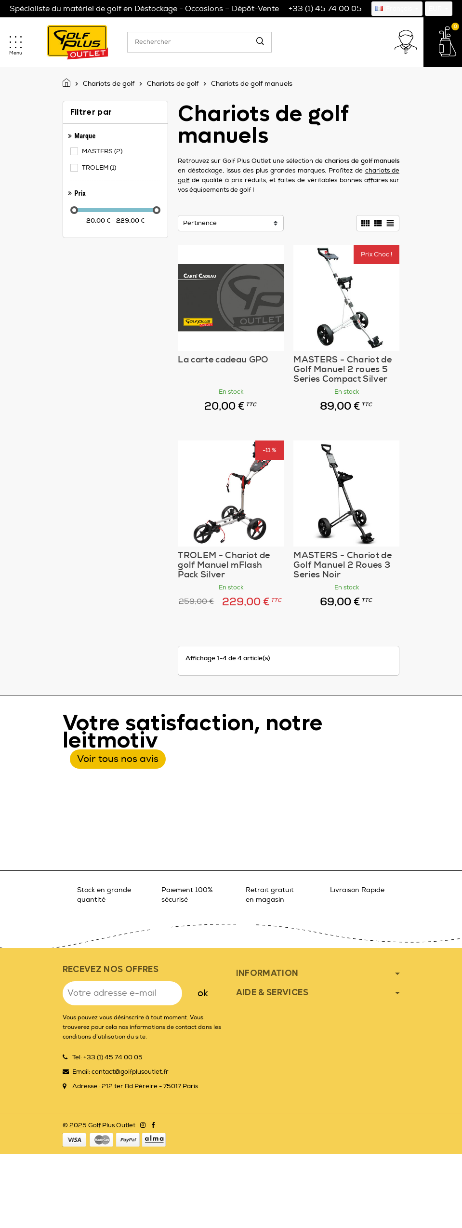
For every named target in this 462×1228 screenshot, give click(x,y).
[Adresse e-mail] (122, 993)
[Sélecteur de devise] (438, 8)
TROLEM (100, 168)
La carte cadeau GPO (223, 359)
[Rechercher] (199, 42)
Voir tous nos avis (117, 759)
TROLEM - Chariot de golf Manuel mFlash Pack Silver (224, 564)
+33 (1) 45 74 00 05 (325, 8)
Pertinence (200, 223)
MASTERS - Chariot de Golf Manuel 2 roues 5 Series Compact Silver (342, 369)
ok (203, 993)
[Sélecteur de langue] (396, 8)
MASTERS (103, 151)
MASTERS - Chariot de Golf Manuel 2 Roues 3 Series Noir (342, 564)
